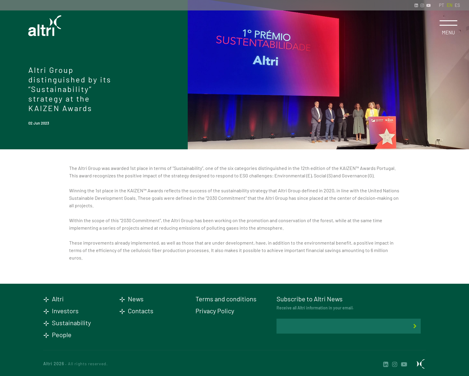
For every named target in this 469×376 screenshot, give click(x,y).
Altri (53, 299)
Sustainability (67, 322)
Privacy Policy (214, 310)
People (57, 334)
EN (449, 5)
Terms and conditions (226, 299)
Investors (61, 310)
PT (441, 5)
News (131, 299)
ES (457, 5)
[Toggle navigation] (448, 23)
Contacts (136, 310)
